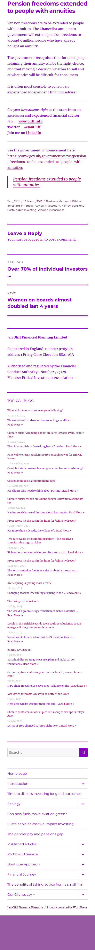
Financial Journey (21, 874)
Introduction (17, 784)
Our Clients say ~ (21, 895)
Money (66, 205)
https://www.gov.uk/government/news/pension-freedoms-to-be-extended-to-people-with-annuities (46, 162)
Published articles (22, 844)
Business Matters (57, 201)
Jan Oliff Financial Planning (25, 907)
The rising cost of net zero (23, 601)
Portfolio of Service (22, 854)
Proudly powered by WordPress (67, 907)
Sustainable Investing (22, 210)
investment (52, 205)
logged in (35, 239)
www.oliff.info (30, 121)
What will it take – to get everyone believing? (35, 410)
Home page (17, 774)
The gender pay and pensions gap (35, 834)
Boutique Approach (23, 864)
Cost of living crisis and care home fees (31, 480)
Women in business (51, 210)
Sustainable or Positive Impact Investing (40, 824)
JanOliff (34, 127)
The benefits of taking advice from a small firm (45, 884)
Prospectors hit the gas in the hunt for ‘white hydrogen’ (41, 520)
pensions (78, 205)
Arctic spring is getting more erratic (29, 583)
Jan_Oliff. (13, 201)
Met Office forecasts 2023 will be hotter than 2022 (38, 693)
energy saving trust (19, 649)
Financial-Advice (32, 205)
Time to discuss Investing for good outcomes (44, 794)
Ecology (14, 804)
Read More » (15, 424)
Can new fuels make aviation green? (37, 814)
